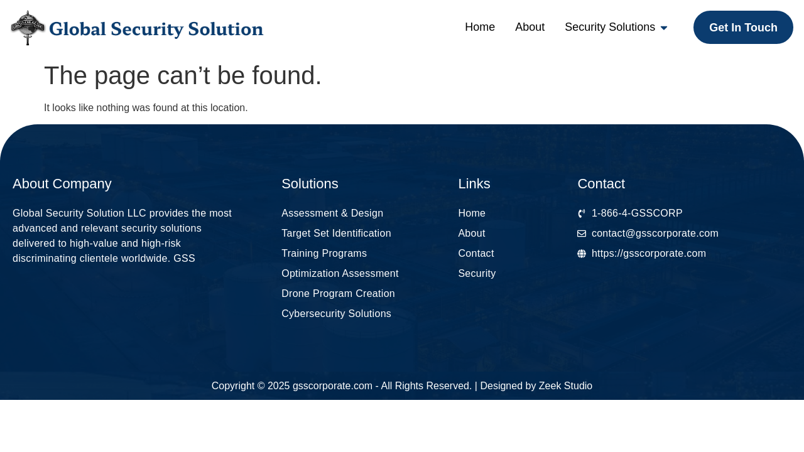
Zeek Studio (565, 385)
